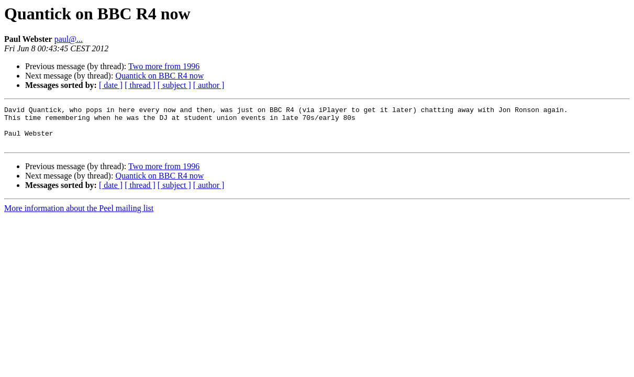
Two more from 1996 (163, 66)
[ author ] (209, 85)
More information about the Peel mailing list (78, 216)
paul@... (68, 39)
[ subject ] (174, 85)
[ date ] (111, 85)
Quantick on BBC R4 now (159, 75)
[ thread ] (140, 85)
